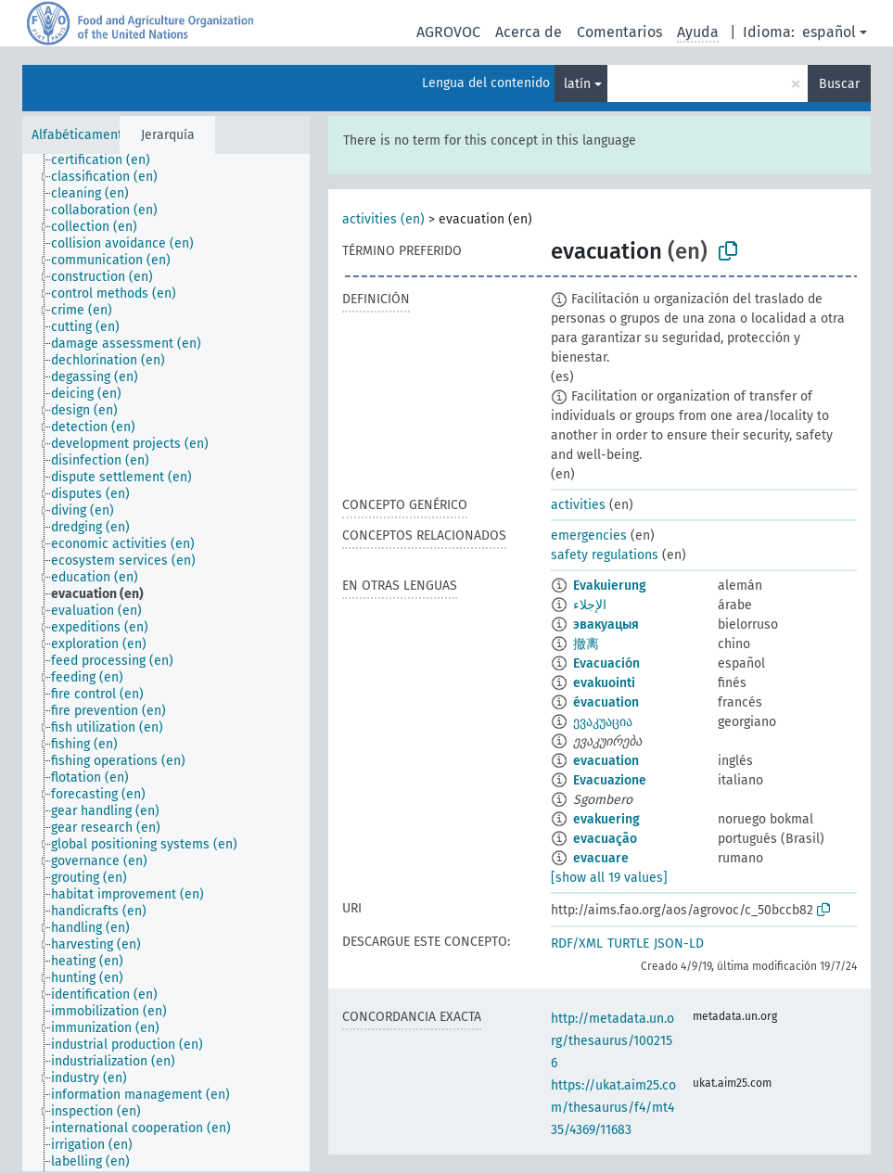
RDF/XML (577, 943)
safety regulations (604, 555)
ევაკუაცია (602, 722)
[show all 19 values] (609, 878)
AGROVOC (448, 32)
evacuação (605, 839)
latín (577, 84)
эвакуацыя (606, 624)
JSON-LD (679, 943)
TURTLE (628, 943)
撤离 (586, 644)
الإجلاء (589, 605)
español (829, 32)
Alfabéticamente (81, 135)
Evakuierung (609, 585)
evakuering (606, 819)
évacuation (606, 702)
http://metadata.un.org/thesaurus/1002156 (612, 1041)
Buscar (839, 84)
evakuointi (604, 683)
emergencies (589, 535)
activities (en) (383, 219)
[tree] (166, 662)
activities (578, 505)
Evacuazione (609, 780)
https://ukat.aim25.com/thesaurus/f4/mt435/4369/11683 (613, 1107)
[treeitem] (108, 160)
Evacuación (606, 663)
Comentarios (619, 32)
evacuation (606, 761)
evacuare (601, 858)
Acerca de (528, 32)
